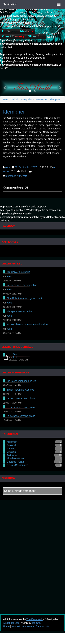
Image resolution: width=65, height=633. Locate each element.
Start (5, 99)
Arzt (19, 176)
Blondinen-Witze (15, 458)
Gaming (11, 448)
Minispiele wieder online (19, 311)
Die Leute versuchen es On (21, 381)
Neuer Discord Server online (22, 285)
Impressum (28, 626)
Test (15, 354)
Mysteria (11, 451)
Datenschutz (42, 626)
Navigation (10, 4)
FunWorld (12, 445)
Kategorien (26, 99)
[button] (5, 87)
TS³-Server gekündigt (18, 272)
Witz (25, 176)
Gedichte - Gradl (15, 461)
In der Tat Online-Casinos (20, 389)
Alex (7, 167)
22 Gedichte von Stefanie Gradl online (27, 324)
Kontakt (16, 626)
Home (6, 626)
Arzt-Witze (41, 99)
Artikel (14, 99)
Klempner (55, 99)
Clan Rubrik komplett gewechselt (24, 298)
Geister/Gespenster (17, 465)
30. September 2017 (26, 167)
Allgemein (12, 441)
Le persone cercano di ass (21, 398)
